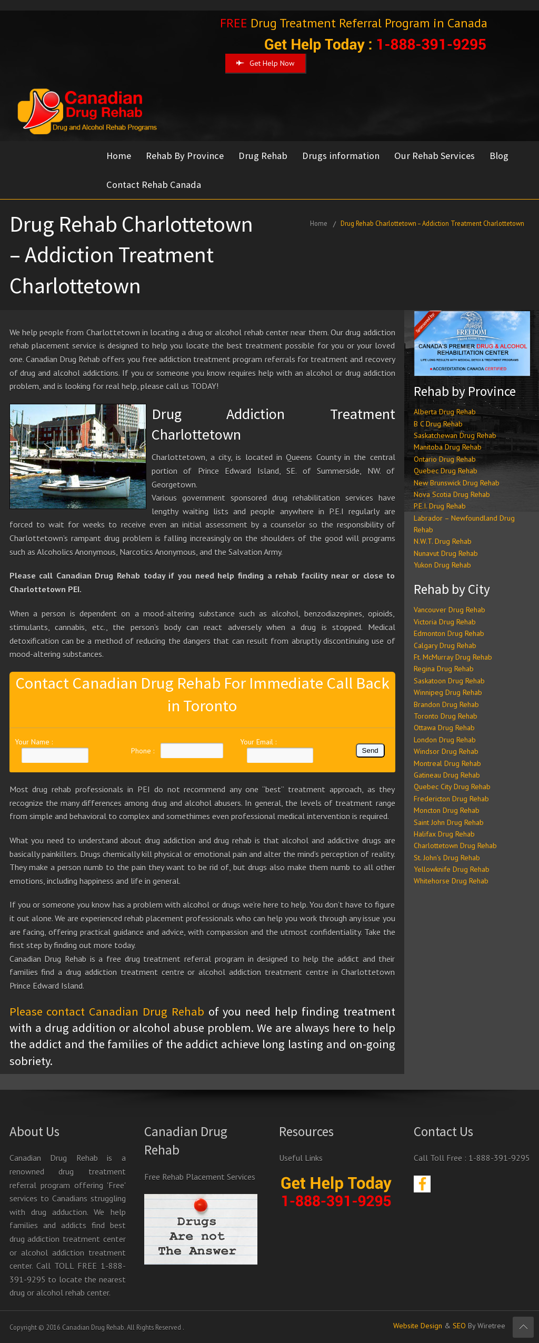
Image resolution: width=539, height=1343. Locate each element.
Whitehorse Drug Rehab (451, 881)
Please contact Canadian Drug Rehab (106, 1011)
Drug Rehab (262, 156)
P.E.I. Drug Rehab (440, 506)
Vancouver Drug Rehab (449, 609)
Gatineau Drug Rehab (447, 775)
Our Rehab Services (434, 156)
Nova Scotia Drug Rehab (452, 494)
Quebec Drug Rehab (445, 470)
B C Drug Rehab (438, 424)
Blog (499, 156)
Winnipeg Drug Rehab (448, 692)
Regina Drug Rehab (444, 668)
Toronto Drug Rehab (445, 716)
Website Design (417, 1325)
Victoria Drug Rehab (445, 621)
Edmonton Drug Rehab (449, 633)
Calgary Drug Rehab (445, 645)
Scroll (523, 1327)
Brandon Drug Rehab (446, 704)
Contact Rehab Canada (153, 184)
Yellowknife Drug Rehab (452, 869)
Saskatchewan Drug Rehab (455, 435)
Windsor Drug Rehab (446, 751)
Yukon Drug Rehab (442, 565)
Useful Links (301, 1157)
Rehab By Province (185, 156)
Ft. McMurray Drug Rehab (453, 657)
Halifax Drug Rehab (444, 834)
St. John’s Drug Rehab (447, 857)
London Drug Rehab (445, 739)
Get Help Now (265, 63)
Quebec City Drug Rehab (452, 786)
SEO (459, 1325)
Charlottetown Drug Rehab (455, 845)
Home (118, 156)
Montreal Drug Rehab (447, 763)
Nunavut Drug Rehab (446, 553)
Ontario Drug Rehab (445, 459)
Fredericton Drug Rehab (451, 798)
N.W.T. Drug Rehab (443, 541)
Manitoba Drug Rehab (448, 447)
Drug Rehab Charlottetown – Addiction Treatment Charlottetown (432, 223)
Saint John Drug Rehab (449, 822)
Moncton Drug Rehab (447, 810)
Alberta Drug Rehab (445, 411)
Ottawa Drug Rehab (444, 727)
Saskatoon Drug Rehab (449, 680)
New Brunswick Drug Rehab (457, 483)
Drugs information (341, 156)
